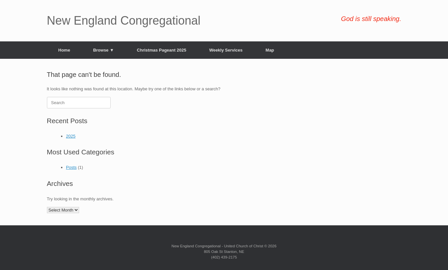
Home (64, 50)
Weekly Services (226, 50)
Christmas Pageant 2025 (161, 50)
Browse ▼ (103, 50)
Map (270, 50)
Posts (71, 167)
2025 (70, 136)
